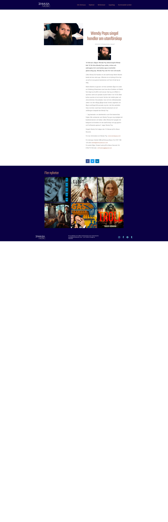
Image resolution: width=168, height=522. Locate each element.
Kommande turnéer (125, 5)
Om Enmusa (81, 5)
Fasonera (70, 238)
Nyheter (91, 5)
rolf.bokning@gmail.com (104, 148)
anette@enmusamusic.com (99, 142)
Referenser (101, 5)
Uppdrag (112, 5)
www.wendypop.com (114, 136)
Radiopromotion (106, 44)
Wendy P (112, 44)
